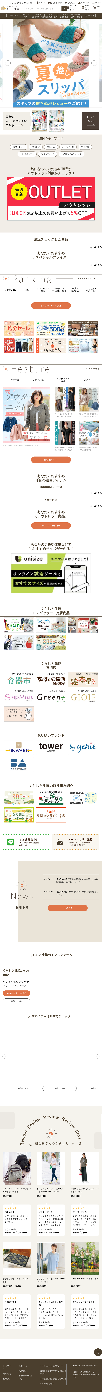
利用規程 (22, 1371)
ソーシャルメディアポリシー (51, 1366)
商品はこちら (16, 1001)
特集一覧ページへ (51, 460)
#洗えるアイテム (27, 154)
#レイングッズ (68, 147)
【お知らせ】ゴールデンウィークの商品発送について (77, 893)
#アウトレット (18, 147)
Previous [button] (8, 63)
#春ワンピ (36, 147)
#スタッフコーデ (47, 154)
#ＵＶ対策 (85, 147)
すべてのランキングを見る (51, 306)
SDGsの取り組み (47, 1384)
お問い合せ (7, 1374)
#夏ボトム (51, 147)
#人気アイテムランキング (71, 154)
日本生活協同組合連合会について (53, 1379)
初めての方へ (24, 1366)
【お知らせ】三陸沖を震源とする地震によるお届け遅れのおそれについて (77, 880)
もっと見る (96, 247)
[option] (51, 63)
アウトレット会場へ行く (51, 526)
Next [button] (94, 63)
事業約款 (6, 1379)
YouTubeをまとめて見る (16, 993)
